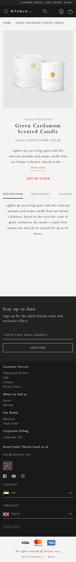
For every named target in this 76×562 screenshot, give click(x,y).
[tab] (15, 193)
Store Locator (53, 2)
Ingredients (41, 194)
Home (7, 23)
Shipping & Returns (16, 373)
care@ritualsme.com (17, 454)
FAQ (6, 377)
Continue (11, 526)
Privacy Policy (12, 386)
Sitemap (8, 405)
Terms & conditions (31, 556)
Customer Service (31, 2)
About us (9, 419)
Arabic (68, 2)
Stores (7, 400)
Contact (8, 382)
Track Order (11, 423)
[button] (42, 493)
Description (13, 194)
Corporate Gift (12, 437)
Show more (38, 167)
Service (51, 556)
